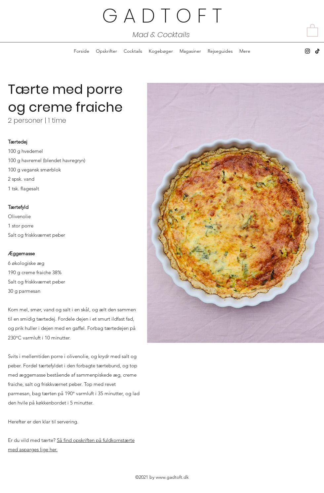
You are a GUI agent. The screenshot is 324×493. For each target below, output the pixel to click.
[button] (312, 29)
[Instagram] (307, 51)
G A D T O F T (162, 16)
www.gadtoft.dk (172, 477)
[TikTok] (317, 51)
